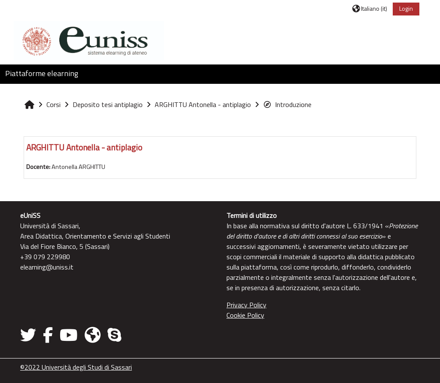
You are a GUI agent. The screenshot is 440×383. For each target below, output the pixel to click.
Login (406, 8)
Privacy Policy (246, 305)
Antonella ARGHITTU (78, 167)
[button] (369, 8)
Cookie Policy (245, 315)
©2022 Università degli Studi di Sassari (76, 367)
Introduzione (287, 104)
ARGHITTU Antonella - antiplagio (84, 147)
